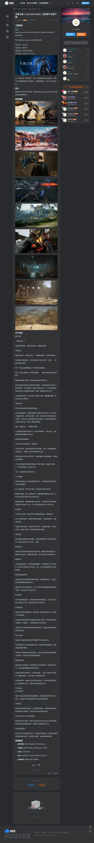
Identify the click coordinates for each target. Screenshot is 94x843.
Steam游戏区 (32, 3)
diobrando (70, 60)
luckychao (70, 108)
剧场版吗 (69, 62)
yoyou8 (69, 77)
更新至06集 (70, 68)
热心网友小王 (19, 20)
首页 (22, 3)
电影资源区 (43, 3)
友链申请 (37, 832)
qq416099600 (71, 49)
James (69, 71)
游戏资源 (24, 9)
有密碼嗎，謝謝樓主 (72, 74)
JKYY (68, 54)
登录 (31, 785)
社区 (19, 9)
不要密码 (69, 57)
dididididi (69, 51)
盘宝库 (45, 835)
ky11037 (70, 119)
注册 (42, 785)
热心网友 (70, 102)
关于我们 (57, 832)
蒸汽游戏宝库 (65, 832)
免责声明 (44, 832)
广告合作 (50, 832)
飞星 (50, 835)
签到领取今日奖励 (76, 87)
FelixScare (70, 114)
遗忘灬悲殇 (70, 91)
